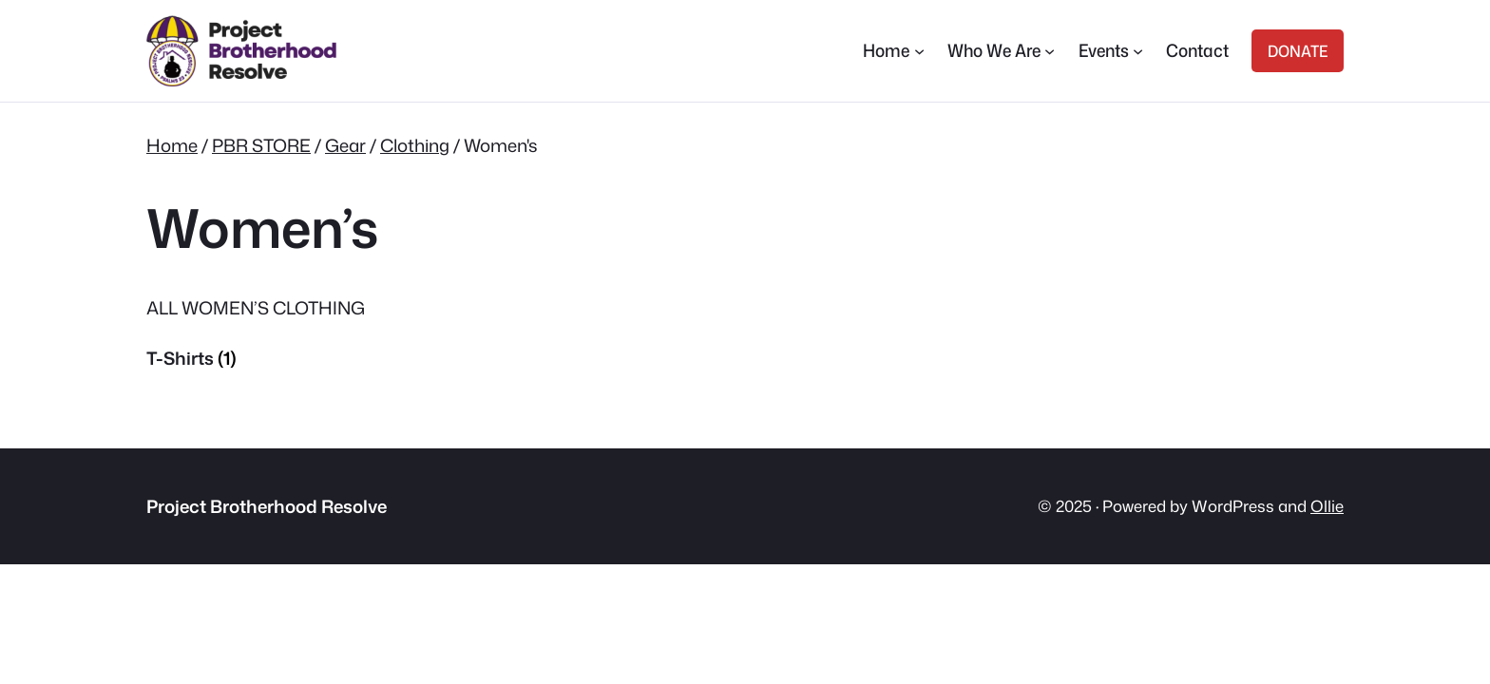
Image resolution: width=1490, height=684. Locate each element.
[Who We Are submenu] (1049, 51)
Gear (345, 145)
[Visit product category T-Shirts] (278, 358)
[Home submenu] (919, 51)
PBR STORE (261, 145)
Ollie (1327, 506)
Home (172, 145)
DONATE (1298, 51)
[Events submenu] (1138, 51)
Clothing (414, 145)
